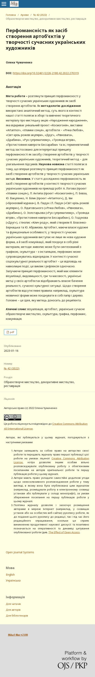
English (10, 574)
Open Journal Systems (20, 552)
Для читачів (13, 604)
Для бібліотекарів (17, 615)
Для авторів (13, 609)
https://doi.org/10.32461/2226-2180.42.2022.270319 (46, 73)
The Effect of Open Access (64, 532)
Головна (11, 15)
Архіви (25, 15)
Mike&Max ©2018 (18, 635)
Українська (13, 580)
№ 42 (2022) (40, 15)
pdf (11, 332)
